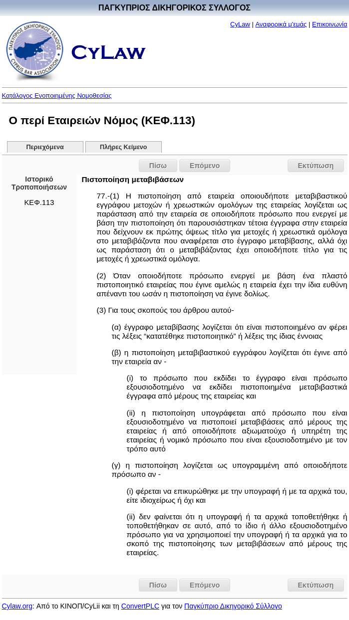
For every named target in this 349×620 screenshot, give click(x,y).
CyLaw (240, 24)
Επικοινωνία (330, 24)
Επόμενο (205, 166)
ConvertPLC (140, 606)
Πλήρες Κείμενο (123, 147)
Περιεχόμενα (44, 147)
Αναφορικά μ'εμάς (281, 24)
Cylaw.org (17, 606)
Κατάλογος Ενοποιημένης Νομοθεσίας (57, 95)
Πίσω (158, 166)
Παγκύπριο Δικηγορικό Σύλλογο (233, 606)
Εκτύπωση (316, 166)
